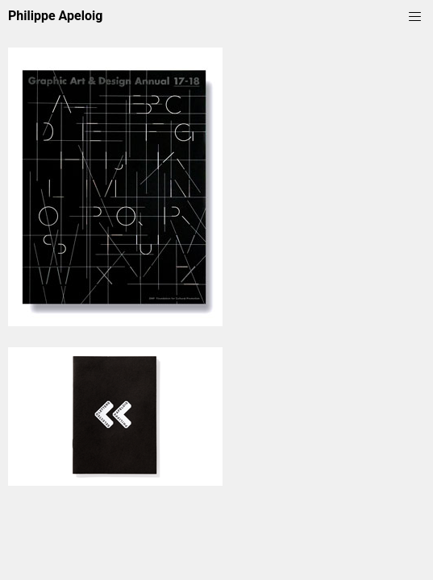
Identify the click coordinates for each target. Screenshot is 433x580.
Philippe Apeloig (55, 15)
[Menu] (415, 15)
